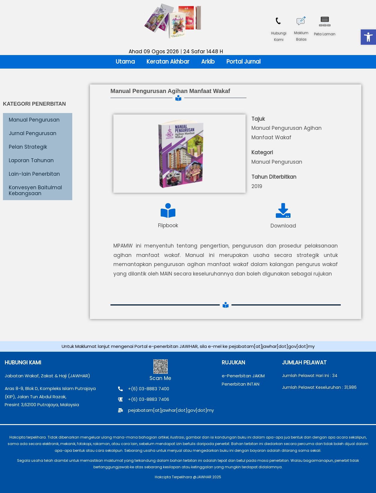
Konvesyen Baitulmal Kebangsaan (35, 190)
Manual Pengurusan (34, 119)
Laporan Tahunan (31, 160)
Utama (125, 62)
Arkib (208, 62)
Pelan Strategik (28, 146)
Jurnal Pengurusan (32, 133)
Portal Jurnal (243, 62)
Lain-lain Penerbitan (34, 173)
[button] (368, 37)
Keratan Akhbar (168, 62)
